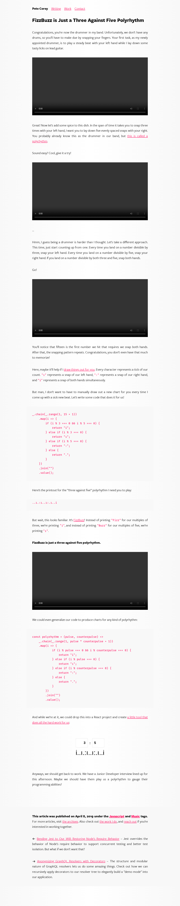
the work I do (108, 821)
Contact (80, 8)
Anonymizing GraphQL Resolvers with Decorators (71, 861)
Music (135, 816)
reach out (130, 821)
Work (67, 8)
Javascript (116, 816)
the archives (70, 821)
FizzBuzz (78, 520)
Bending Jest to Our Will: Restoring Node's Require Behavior (78, 838)
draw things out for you (79, 369)
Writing (56, 8)
